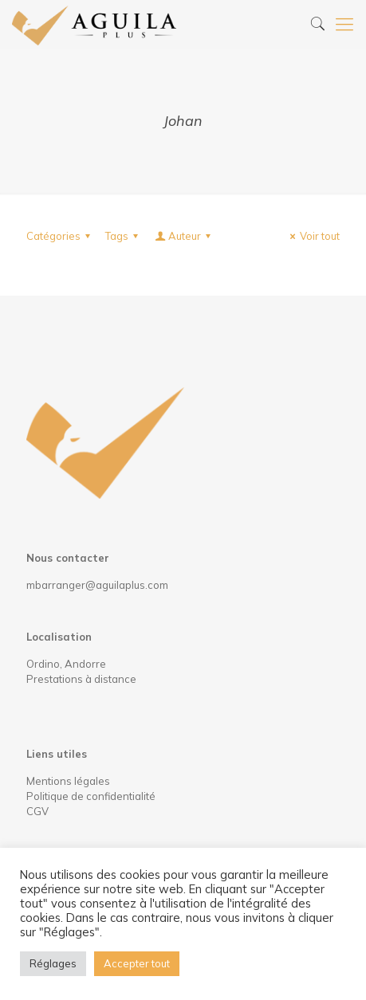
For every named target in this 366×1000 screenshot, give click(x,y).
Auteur (183, 235)
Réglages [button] (53, 963)
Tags (124, 235)
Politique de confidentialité (90, 796)
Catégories (60, 235)
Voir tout (312, 235)
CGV (37, 811)
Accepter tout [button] (137, 963)
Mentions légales (68, 781)
